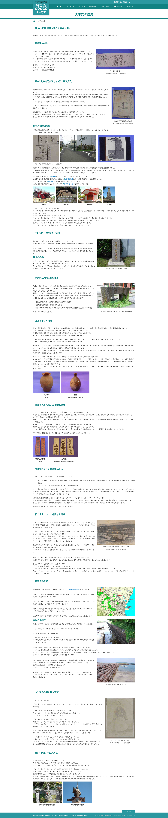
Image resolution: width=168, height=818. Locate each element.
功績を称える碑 (69, 184)
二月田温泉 (69, 179)
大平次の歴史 (104, 6)
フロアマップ (69, 6)
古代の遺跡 (81, 6)
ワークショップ (118, 6)
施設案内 (130, 6)
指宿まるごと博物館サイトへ (123, 2)
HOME (59, 6)
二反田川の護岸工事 (73, 589)
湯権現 (53, 176)
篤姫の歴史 (92, 6)
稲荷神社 (51, 181)
